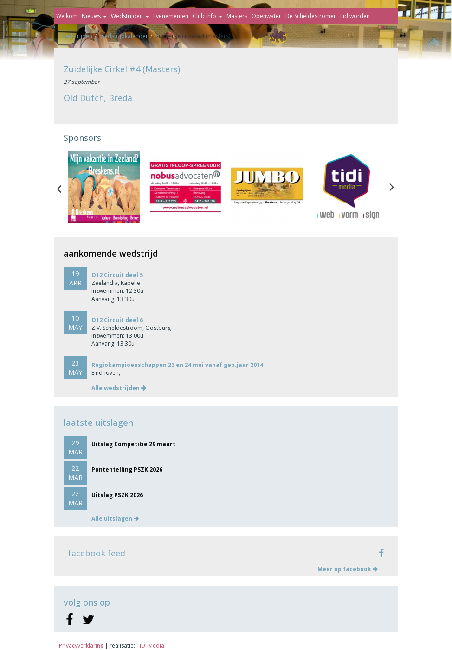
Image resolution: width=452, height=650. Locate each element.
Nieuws (94, 16)
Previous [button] (63, 186)
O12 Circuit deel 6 (117, 320)
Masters (236, 16)
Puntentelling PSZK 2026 (126, 469)
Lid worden (355, 16)
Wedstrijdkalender (124, 36)
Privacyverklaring (81, 646)
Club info (207, 16)
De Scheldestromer (310, 16)
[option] (104, 187)
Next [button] (391, 187)
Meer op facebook (347, 569)
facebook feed (96, 553)
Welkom (66, 16)
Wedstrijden (130, 16)
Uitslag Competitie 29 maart (133, 444)
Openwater (266, 16)
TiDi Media (150, 646)
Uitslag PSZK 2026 (117, 495)
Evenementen (170, 16)
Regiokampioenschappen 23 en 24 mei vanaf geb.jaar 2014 (177, 365)
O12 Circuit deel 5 (117, 275)
